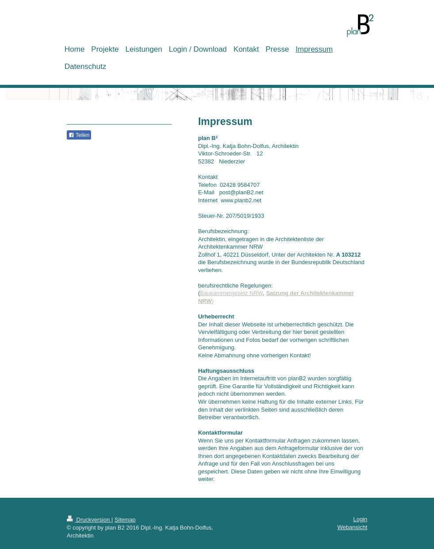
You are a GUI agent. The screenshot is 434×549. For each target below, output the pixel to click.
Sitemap (125, 519)
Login (360, 519)
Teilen (79, 135)
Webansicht (352, 527)
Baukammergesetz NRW (231, 293)
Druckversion (89, 519)
